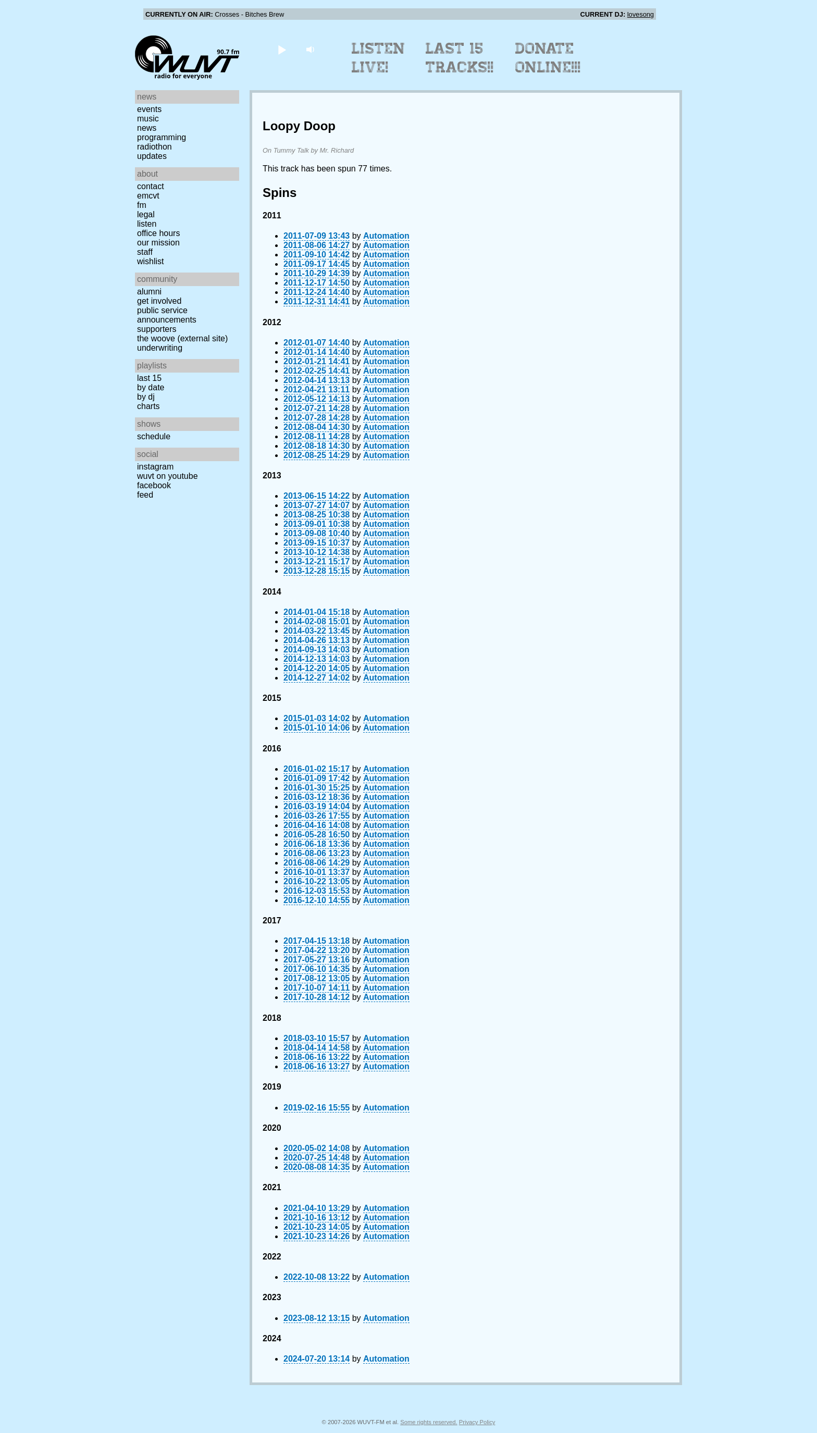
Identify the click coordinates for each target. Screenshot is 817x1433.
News (146, 127)
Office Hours (158, 233)
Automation (386, 235)
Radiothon (154, 146)
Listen (146, 223)
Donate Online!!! (548, 58)
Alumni (149, 291)
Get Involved (159, 301)
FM (141, 205)
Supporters (157, 329)
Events (149, 109)
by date (150, 387)
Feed (145, 494)
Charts (148, 406)
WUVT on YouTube (167, 476)
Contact (150, 186)
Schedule (153, 436)
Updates (152, 156)
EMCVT (148, 195)
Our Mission (158, 242)
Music (148, 118)
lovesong (640, 14)
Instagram (155, 466)
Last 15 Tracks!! (460, 58)
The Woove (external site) (182, 338)
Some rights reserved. (428, 1422)
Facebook (154, 485)
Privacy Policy (477, 1422)
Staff (145, 252)
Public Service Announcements (166, 315)
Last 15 (149, 378)
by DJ (146, 396)
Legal (146, 214)
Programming (161, 137)
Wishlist (150, 261)
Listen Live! (378, 58)
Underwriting (159, 347)
